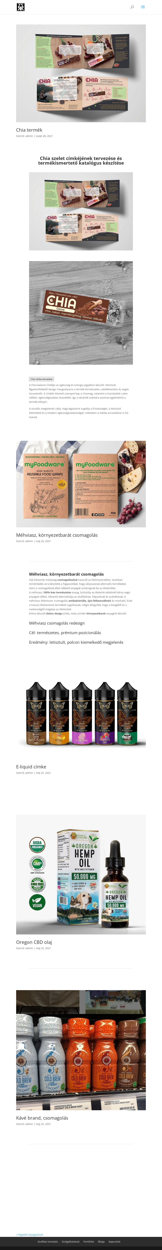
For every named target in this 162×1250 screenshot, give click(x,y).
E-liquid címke (31, 766)
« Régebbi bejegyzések (29, 1234)
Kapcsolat (114, 1241)
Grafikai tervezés (48, 1241)
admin (29, 136)
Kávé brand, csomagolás (42, 1118)
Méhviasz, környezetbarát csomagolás (57, 535)
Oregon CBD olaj (34, 942)
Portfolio (88, 1241)
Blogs (101, 1241)
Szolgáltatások (70, 1241)
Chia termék (29, 130)
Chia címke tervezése (42, 379)
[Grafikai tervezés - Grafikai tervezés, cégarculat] (46, 402)
